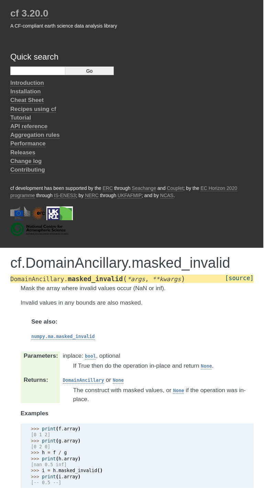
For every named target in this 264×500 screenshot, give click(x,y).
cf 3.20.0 (29, 13)
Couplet (175, 188)
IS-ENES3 (65, 195)
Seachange (144, 188)
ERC (108, 188)
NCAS (167, 195)
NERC (92, 195)
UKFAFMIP (130, 195)
